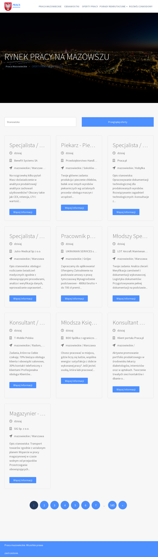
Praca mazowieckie (59, 6)
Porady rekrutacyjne (136, 6)
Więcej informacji (22, 212)
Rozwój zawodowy (138, 19)
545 (112, 505)
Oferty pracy (108, 6)
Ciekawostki (85, 6)
